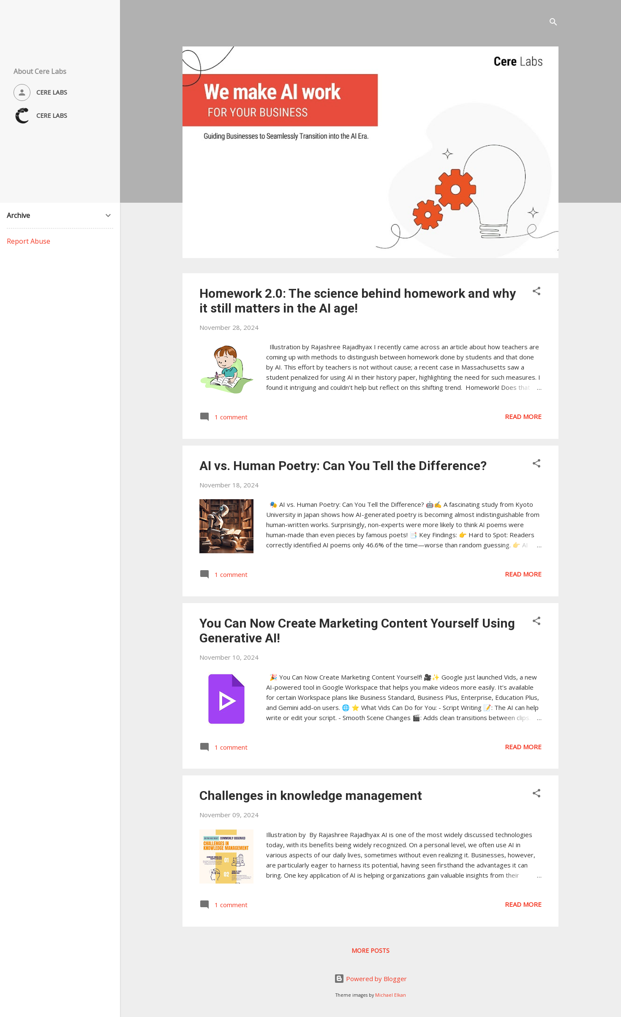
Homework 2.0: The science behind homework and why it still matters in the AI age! (357, 300)
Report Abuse (28, 241)
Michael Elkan (390, 995)
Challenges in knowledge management (310, 795)
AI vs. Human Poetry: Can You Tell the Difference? (343, 465)
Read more (523, 416)
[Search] (553, 23)
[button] (536, 292)
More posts (370, 950)
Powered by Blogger (370, 978)
